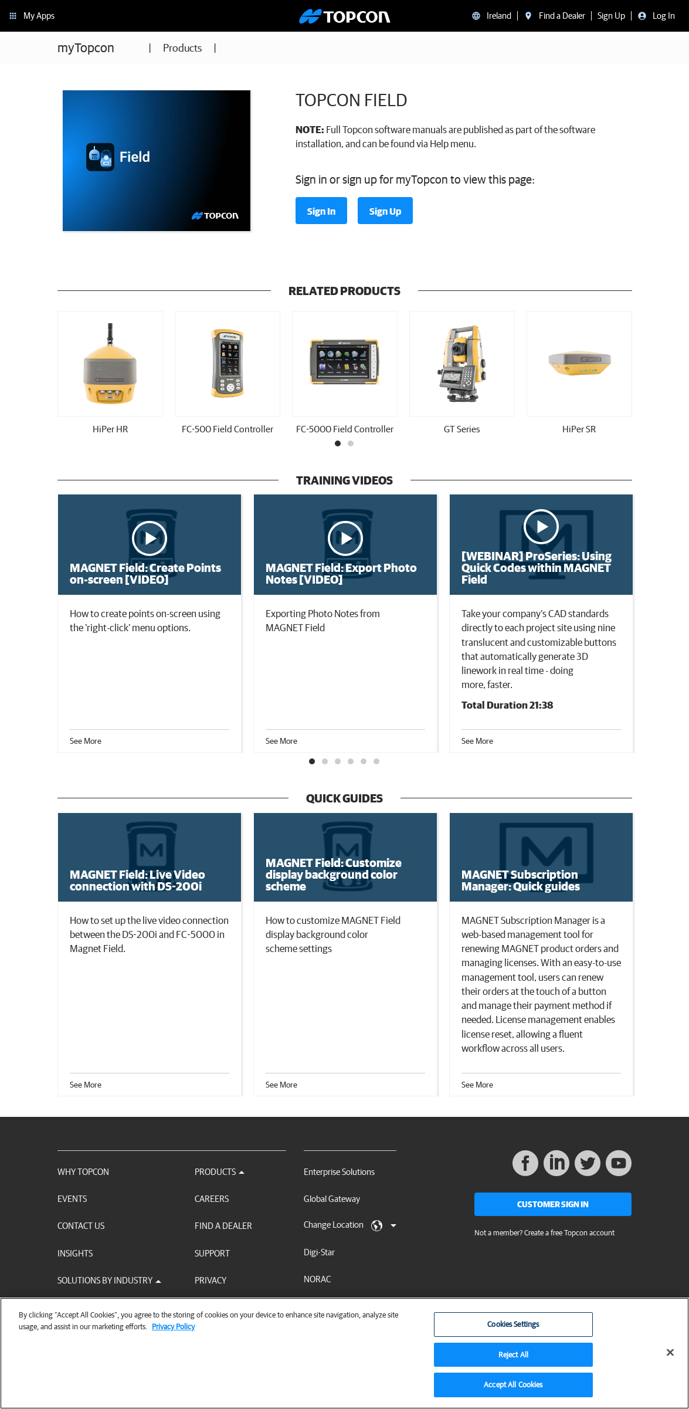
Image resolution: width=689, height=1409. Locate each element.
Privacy (210, 1280)
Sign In (321, 211)
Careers (212, 1199)
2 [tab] (351, 444)
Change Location (350, 1225)
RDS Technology (333, 1307)
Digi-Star (319, 1252)
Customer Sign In (553, 1204)
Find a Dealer (223, 1226)
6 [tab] (377, 762)
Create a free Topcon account (569, 1232)
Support (212, 1253)
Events (72, 1199)
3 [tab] (338, 762)
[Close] (670, 1356)
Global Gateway (332, 1199)
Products (182, 48)
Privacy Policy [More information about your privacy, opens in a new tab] (173, 1329)
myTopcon (85, 47)
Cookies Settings (513, 1327)
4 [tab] (351, 762)
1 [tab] (338, 444)
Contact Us (80, 1226)
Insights (75, 1253)
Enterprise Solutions (339, 1172)
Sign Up (385, 211)
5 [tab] (364, 762)
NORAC (317, 1279)
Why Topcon (83, 1172)
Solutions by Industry (109, 1280)
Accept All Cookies (513, 1388)
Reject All (513, 1357)
